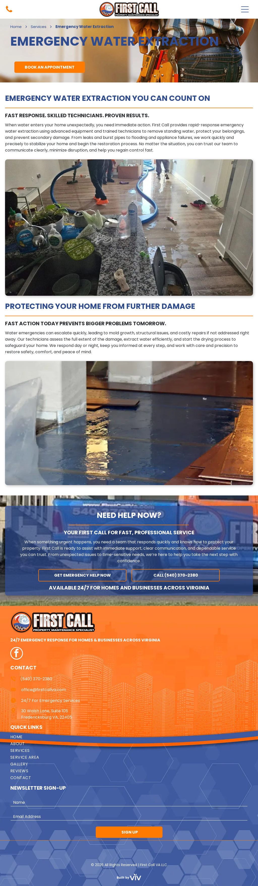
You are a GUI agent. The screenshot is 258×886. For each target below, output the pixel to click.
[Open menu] (245, 9)
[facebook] (16, 654)
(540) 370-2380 (36, 679)
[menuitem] (129, 736)
